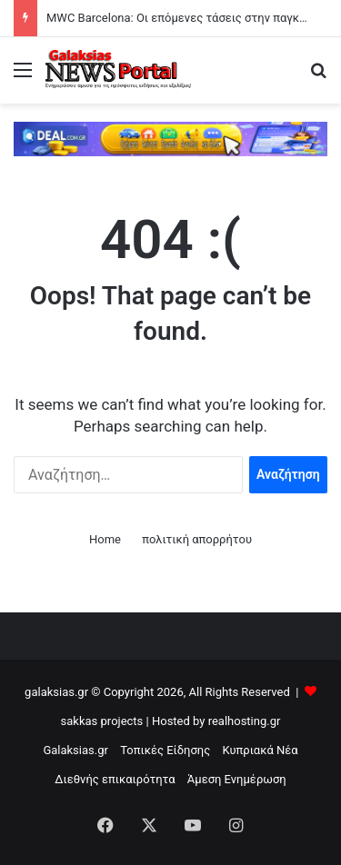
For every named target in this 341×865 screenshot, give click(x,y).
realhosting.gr (244, 721)
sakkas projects (102, 721)
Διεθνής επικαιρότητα (115, 779)
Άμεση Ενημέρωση (236, 779)
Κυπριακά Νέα (259, 750)
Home (105, 539)
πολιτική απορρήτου (197, 539)
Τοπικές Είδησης (165, 750)
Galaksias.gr (75, 750)
